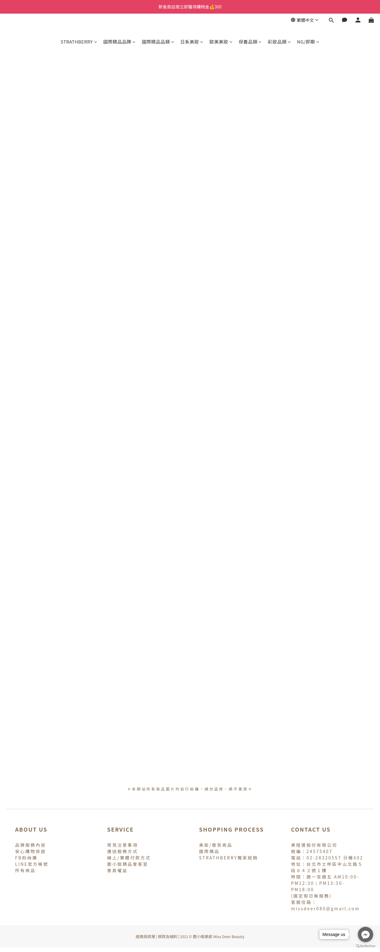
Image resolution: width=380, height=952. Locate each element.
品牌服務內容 (30, 845)
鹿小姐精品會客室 (127, 864)
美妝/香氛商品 (216, 845)
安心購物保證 (30, 851)
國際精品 (209, 851)
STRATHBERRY (79, 41)
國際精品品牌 (119, 41)
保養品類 (250, 41)
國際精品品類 (158, 41)
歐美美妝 (221, 41)
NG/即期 (308, 41)
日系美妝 (191, 41)
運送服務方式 (122, 851)
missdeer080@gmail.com (325, 908)
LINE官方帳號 (31, 864)
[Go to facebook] (365, 934)
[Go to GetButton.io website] (365, 946)
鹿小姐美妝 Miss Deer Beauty (219, 936)
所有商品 (25, 870)
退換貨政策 (145, 936)
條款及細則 (167, 936)
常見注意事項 (122, 845)
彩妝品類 (279, 41)
